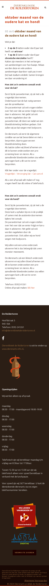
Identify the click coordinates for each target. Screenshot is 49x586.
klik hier (31, 288)
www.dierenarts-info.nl (13, 349)
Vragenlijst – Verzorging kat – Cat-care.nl (24, 174)
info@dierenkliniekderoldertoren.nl (18, 330)
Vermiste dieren (24, 552)
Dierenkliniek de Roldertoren (15, 345)
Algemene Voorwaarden (35, 580)
